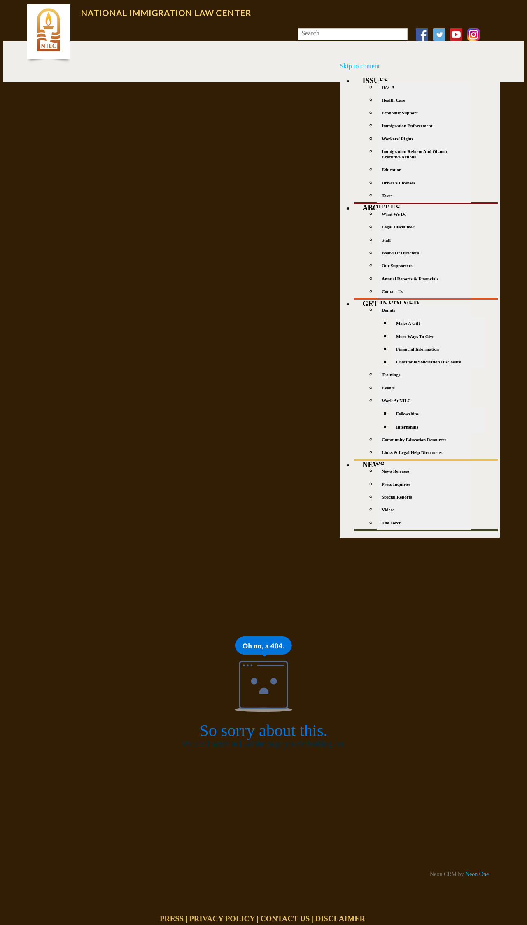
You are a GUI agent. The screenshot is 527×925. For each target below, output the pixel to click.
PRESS (172, 918)
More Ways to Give (415, 336)
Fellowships (407, 413)
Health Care (394, 100)
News (373, 465)
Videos (388, 509)
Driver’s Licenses (398, 182)
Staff (386, 240)
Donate (389, 310)
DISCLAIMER (340, 918)
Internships (407, 426)
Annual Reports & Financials (410, 278)
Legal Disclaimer (398, 226)
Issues (375, 81)
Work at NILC (396, 400)
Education (391, 169)
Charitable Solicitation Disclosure (428, 361)
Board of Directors (400, 252)
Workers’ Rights (397, 138)
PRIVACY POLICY (221, 918)
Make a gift (408, 323)
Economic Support (400, 112)
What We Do (394, 214)
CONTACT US (285, 918)
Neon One (477, 874)
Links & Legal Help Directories (412, 452)
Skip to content (360, 66)
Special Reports (397, 496)
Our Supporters (397, 265)
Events (388, 387)
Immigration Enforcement (407, 125)
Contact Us (392, 291)
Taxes (387, 195)
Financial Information (417, 349)
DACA (388, 87)
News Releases (396, 470)
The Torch (391, 522)
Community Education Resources (414, 439)
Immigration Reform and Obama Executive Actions (414, 154)
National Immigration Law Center (166, 13)
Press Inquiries (396, 484)
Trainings (391, 374)
